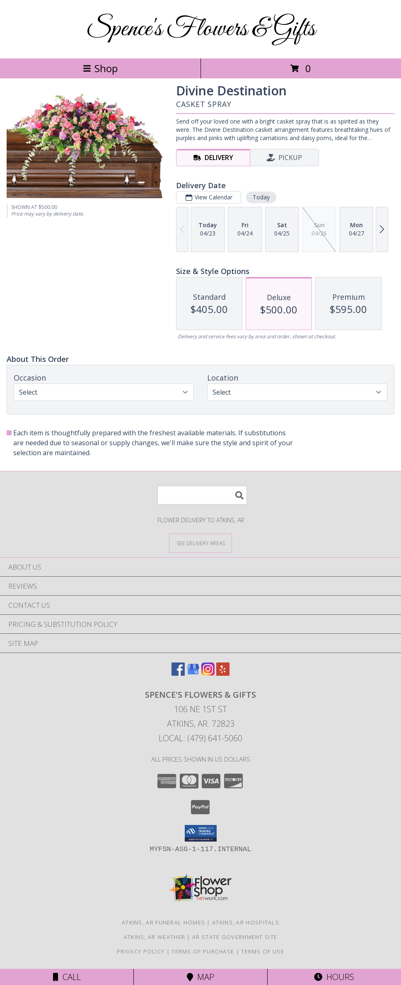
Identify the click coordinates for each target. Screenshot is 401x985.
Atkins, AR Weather (154, 937)
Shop (100, 68)
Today (261, 197)
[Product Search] (202, 495)
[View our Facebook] (178, 673)
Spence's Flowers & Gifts (200, 29)
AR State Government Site (234, 937)
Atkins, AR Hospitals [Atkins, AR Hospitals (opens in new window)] (245, 922)
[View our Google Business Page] (193, 673)
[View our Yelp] (222, 673)
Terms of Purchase (203, 951)
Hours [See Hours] (334, 977)
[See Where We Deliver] (200, 543)
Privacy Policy (140, 951)
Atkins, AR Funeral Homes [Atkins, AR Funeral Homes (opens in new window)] (163, 922)
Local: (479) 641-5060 (200, 738)
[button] (201, 833)
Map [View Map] (200, 977)
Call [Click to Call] (67, 977)
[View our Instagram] (208, 673)
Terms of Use (262, 951)
